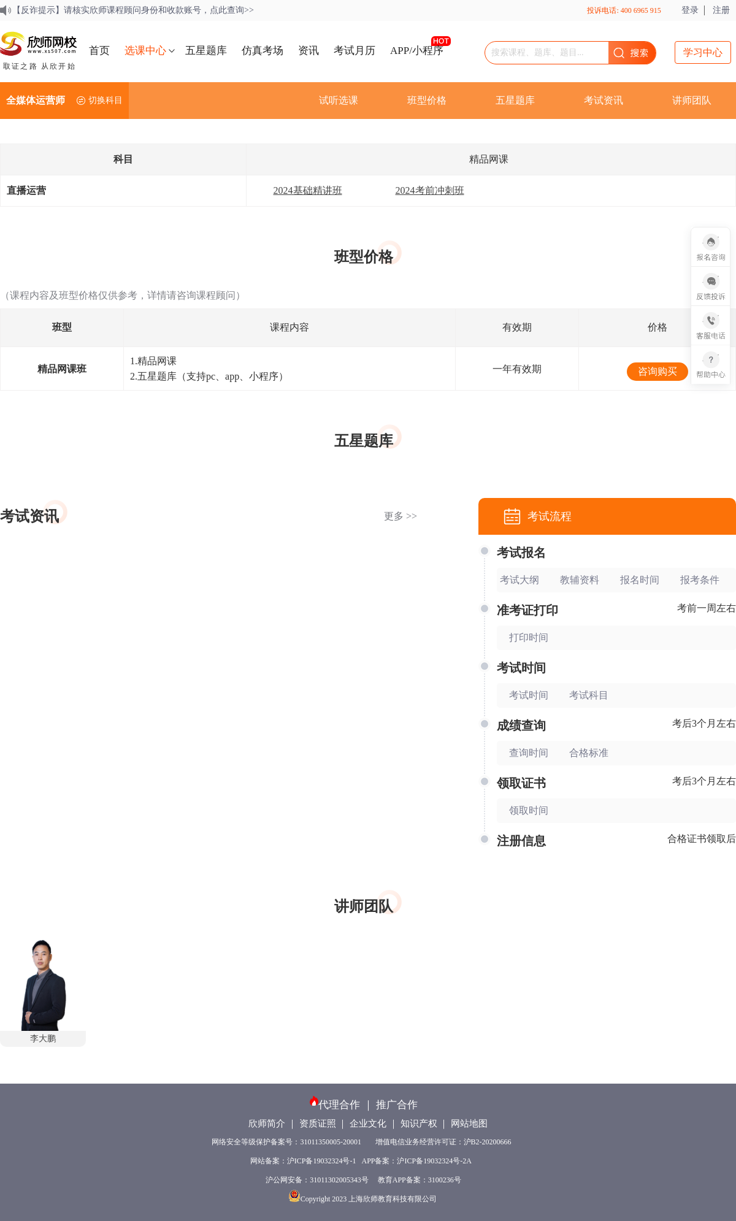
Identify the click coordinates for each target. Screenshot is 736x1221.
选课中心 (145, 50)
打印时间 (528, 637)
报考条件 (699, 580)
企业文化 (368, 1123)
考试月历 (354, 50)
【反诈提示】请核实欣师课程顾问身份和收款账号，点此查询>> (133, 10)
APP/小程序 (416, 50)
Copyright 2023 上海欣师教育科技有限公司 (363, 1199)
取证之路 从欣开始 (39, 66)
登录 (690, 10)
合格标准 (588, 753)
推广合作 (397, 1105)
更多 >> (400, 516)
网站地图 (469, 1123)
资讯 (308, 50)
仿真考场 (262, 50)
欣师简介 (266, 1123)
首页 (99, 50)
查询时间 (528, 753)
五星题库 (206, 50)
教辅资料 (579, 580)
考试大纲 (519, 580)
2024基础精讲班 (308, 190)
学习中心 (703, 52)
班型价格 (427, 100)
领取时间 (528, 810)
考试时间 (528, 695)
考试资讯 (603, 100)
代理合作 (339, 1105)
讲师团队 (691, 100)
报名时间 (639, 580)
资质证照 (317, 1123)
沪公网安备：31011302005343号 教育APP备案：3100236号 (363, 1180)
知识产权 (419, 1123)
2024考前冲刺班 (430, 190)
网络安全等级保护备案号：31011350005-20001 (287, 1142)
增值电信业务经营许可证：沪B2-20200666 (445, 1142)
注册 (721, 10)
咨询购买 (657, 371)
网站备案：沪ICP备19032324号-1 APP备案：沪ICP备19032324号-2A (363, 1161)
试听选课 (338, 100)
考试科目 (588, 695)
